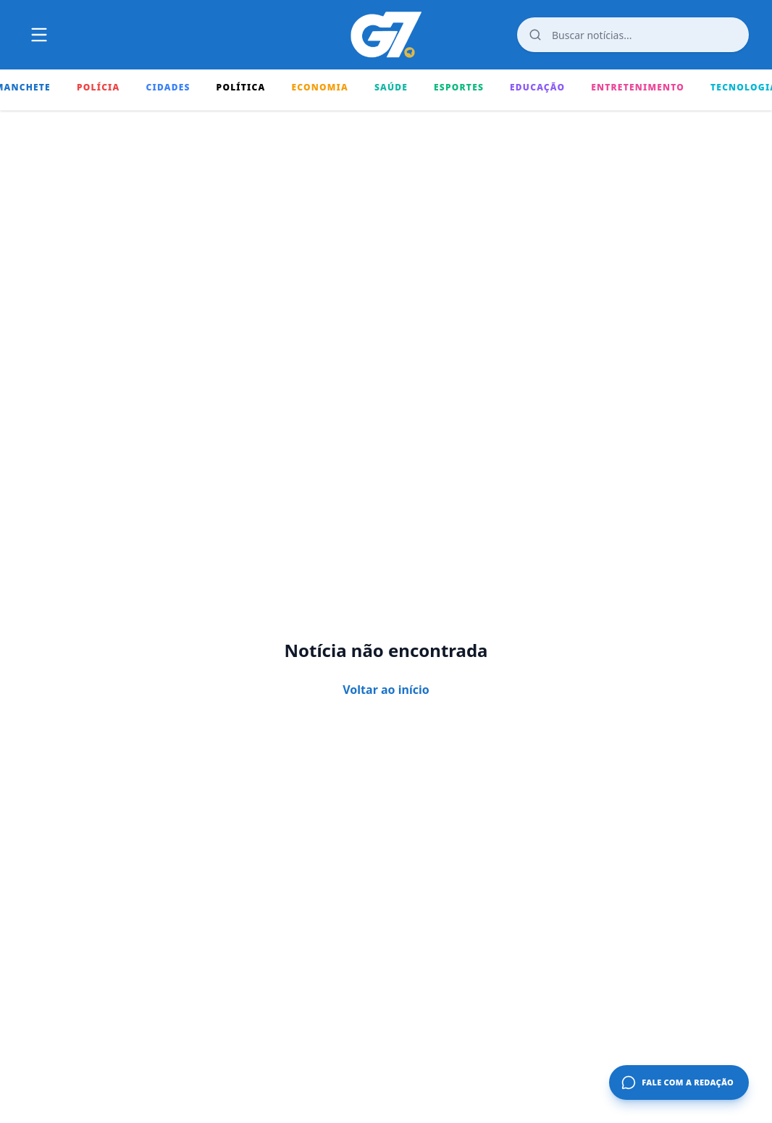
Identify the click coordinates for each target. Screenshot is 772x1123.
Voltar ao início (386, 690)
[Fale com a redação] (679, 1082)
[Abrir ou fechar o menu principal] (39, 35)
